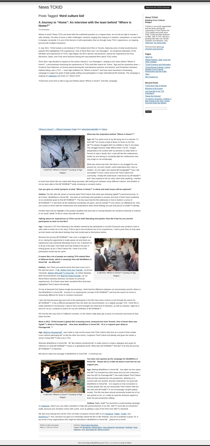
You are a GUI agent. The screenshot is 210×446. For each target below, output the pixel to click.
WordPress (43, 417)
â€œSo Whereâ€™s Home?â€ (61, 273)
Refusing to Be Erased (154, 89)
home (135, 427)
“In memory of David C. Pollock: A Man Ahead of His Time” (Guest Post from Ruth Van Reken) (158, 101)
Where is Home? (104, 429)
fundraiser (128, 427)
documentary (120, 427)
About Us (148, 57)
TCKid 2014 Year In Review (156, 86)
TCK (83, 429)
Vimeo (104, 129)
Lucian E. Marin (125, 443)
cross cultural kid (108, 427)
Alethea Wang (97, 427)
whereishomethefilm (90, 129)
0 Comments (44, 29)
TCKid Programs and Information (158, 65)
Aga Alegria (87, 427)
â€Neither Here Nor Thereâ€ (70, 270)
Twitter (117, 414)
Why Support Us (151, 77)
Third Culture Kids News (89, 425)
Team (147, 74)
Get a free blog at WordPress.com (91, 443)
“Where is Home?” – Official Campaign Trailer (58, 129)
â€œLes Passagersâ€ (53, 332)
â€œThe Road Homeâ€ (71, 276)
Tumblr (123, 414)
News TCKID (50, 7)
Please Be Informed (153, 96)
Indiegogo (52, 76)
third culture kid (91, 429)
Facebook (109, 414)
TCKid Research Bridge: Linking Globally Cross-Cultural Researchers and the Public (157, 69)
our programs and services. (154, 48)
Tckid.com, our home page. (155, 43)
